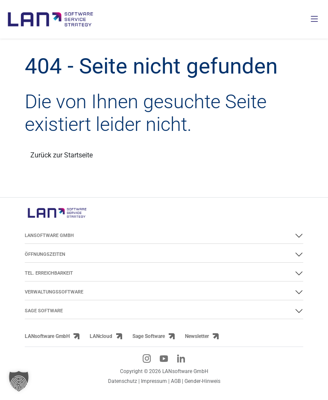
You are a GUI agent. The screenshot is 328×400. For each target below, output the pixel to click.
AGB (176, 381)
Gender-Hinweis (202, 381)
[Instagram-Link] (147, 358)
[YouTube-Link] (164, 358)
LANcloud (101, 336)
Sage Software (148, 336)
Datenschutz (122, 381)
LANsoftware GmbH (47, 336)
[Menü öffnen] (314, 19)
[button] (19, 381)
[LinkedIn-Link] (181, 358)
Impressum (154, 381)
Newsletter (197, 336)
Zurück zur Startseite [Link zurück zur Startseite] (61, 155)
